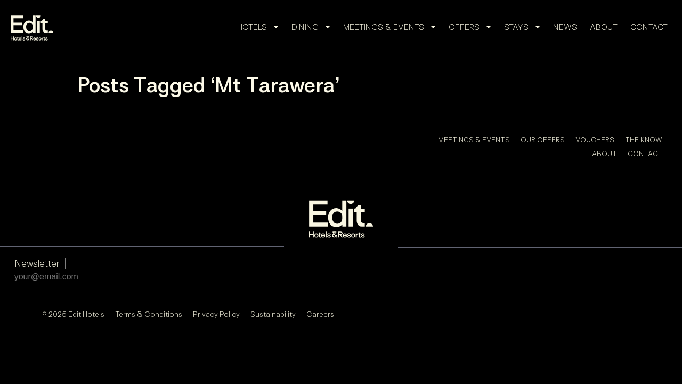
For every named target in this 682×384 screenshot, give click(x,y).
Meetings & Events (392, 27)
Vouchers (594, 139)
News (565, 27)
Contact (649, 27)
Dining (314, 27)
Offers (473, 27)
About (604, 27)
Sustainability (273, 232)
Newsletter (37, 182)
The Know (643, 139)
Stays (525, 27)
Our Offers (543, 139)
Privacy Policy (216, 232)
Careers (320, 232)
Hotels (261, 27)
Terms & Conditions (148, 232)
